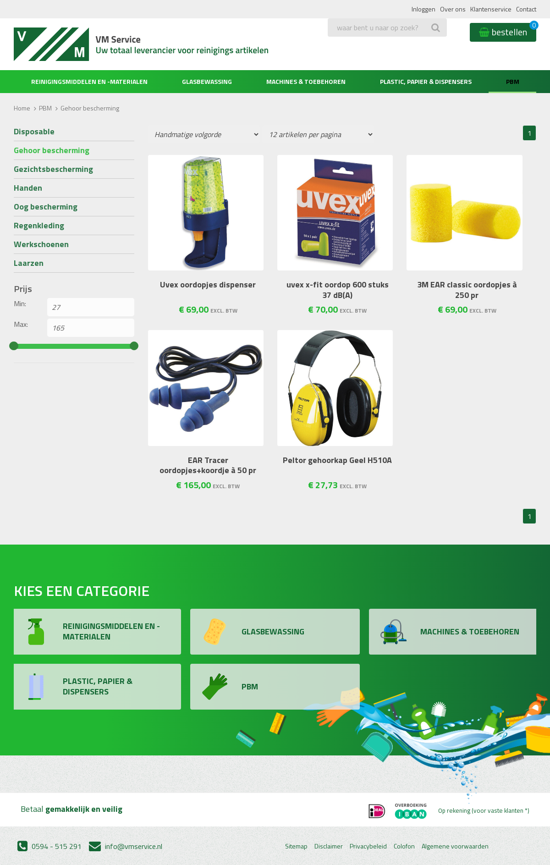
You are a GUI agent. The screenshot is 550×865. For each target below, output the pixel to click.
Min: (20, 303)
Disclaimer (328, 846)
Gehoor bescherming (51, 150)
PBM (512, 81)
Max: (21, 324)
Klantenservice (491, 9)
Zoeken (341, 45)
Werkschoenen (41, 244)
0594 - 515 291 (49, 846)
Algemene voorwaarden (455, 846)
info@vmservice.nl (125, 846)
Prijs (23, 289)
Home (22, 108)
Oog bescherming (45, 206)
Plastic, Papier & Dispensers (426, 81)
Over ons (453, 9)
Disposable (34, 131)
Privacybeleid (368, 846)
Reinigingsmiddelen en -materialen (89, 81)
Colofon (404, 846)
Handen (28, 188)
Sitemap (296, 846)
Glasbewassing (207, 81)
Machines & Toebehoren (306, 81)
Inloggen (423, 9)
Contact (526, 9)
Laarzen (29, 263)
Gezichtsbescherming (53, 169)
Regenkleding (39, 225)
